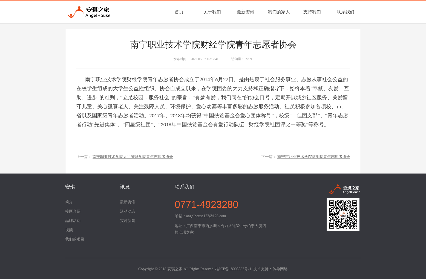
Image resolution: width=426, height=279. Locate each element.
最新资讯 (245, 12)
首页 (179, 12)
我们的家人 (279, 12)
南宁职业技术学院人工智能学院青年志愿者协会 (133, 157)
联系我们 (345, 12)
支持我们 (312, 12)
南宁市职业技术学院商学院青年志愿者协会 (313, 157)
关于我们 (212, 12)
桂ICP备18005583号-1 (233, 269)
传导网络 (280, 269)
